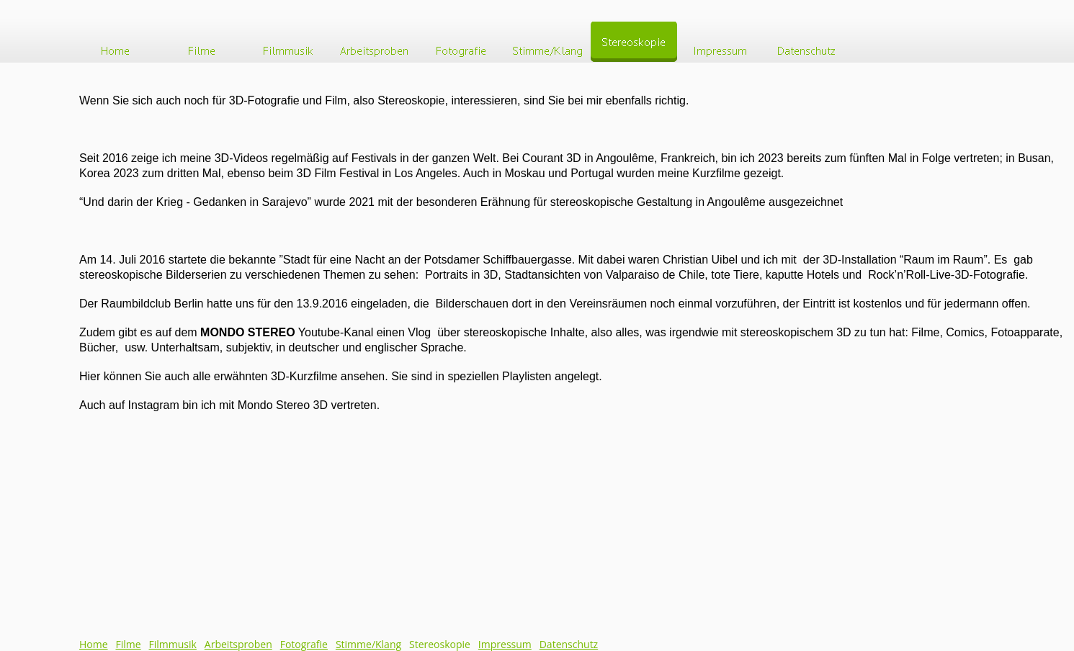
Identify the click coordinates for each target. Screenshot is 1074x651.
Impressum (505, 644)
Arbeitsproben (238, 644)
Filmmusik (173, 644)
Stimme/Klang (368, 644)
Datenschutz (569, 644)
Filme (128, 644)
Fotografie (304, 644)
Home (93, 644)
